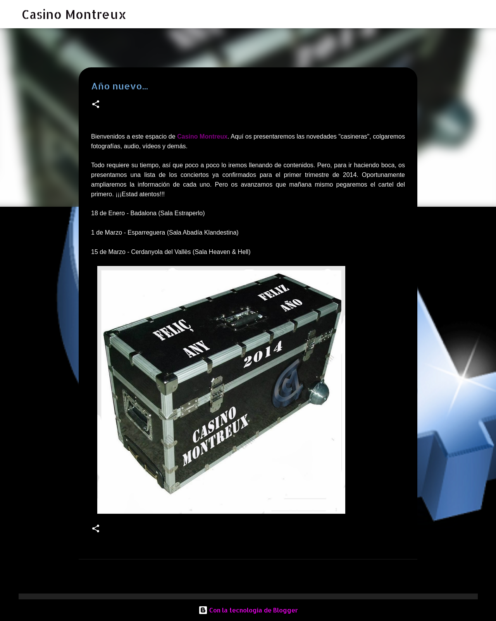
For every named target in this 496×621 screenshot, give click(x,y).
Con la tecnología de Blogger (248, 610)
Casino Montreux (74, 14)
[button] (95, 104)
